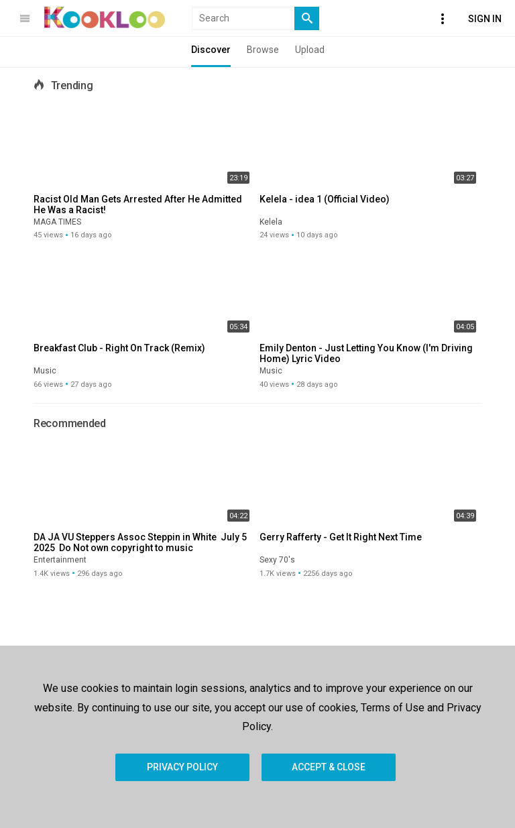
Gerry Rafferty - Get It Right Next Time (341, 537)
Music (45, 370)
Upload (310, 49)
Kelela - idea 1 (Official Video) (325, 199)
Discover (211, 49)
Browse (263, 49)
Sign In (485, 18)
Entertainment (60, 560)
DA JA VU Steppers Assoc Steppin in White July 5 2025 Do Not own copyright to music (142, 542)
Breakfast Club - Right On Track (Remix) (119, 348)
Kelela (271, 222)
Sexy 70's (277, 560)
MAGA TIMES (57, 222)
